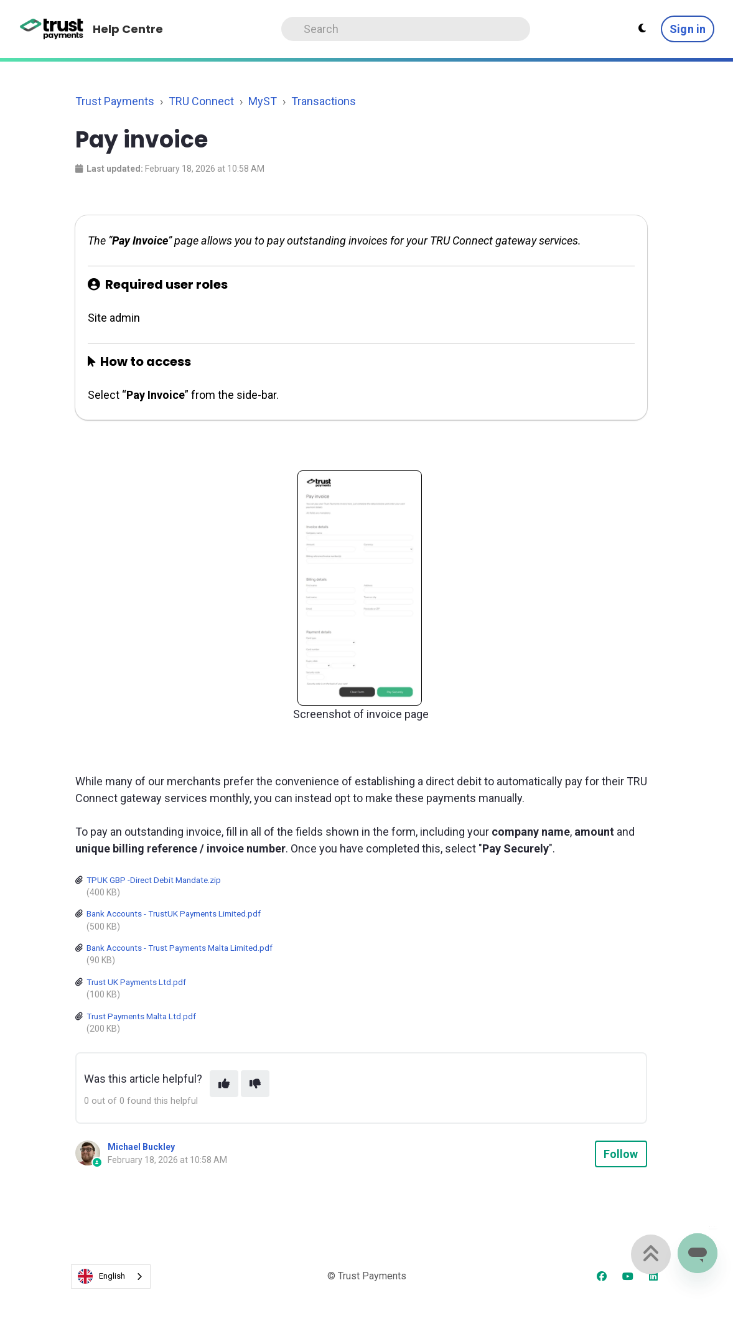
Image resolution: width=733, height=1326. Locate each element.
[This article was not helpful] (255, 1083)
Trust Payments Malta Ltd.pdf (141, 1016)
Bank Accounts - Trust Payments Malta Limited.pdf (179, 948)
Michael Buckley (141, 1147)
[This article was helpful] (224, 1083)
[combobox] (111, 1276)
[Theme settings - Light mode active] (642, 28)
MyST (262, 101)
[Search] (405, 29)
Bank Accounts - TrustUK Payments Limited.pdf (173, 913)
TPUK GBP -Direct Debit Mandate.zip (153, 880)
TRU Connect (201, 101)
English (101, 1276)
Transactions (323, 101)
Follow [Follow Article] (621, 1153)
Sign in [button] (688, 28)
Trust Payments (114, 101)
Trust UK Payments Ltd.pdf (136, 982)
